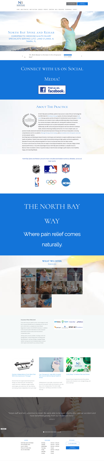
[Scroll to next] (81, 56)
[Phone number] (72, 443)
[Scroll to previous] (22, 56)
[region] (52, 416)
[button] (82, 3)
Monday (51, 443)
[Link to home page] (28, 3)
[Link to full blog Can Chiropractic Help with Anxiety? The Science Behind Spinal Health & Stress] (51, 368)
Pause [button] (24, 57)
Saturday (51, 451)
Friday (51, 450)
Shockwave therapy (52, 116)
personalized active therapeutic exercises (70, 133)
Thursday (51, 448)
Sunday (51, 453)
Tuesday (51, 444)
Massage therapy (45, 133)
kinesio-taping (53, 133)
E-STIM (78, 118)
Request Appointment (72, 448)
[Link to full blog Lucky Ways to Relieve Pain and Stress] (78, 367)
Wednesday (51, 446)
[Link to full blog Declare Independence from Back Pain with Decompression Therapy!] (24, 367)
